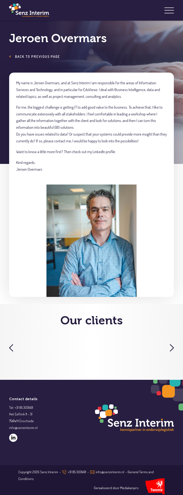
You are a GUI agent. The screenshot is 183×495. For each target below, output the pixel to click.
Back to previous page (37, 56)
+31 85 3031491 (77, 472)
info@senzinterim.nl (110, 472)
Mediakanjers (129, 488)
